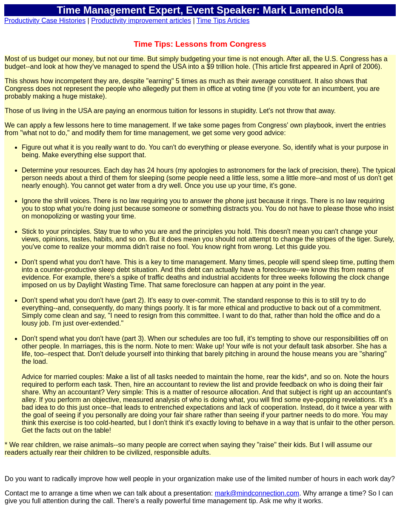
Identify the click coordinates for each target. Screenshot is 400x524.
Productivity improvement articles (141, 20)
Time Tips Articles (223, 20)
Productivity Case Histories (45, 20)
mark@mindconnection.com (257, 493)
